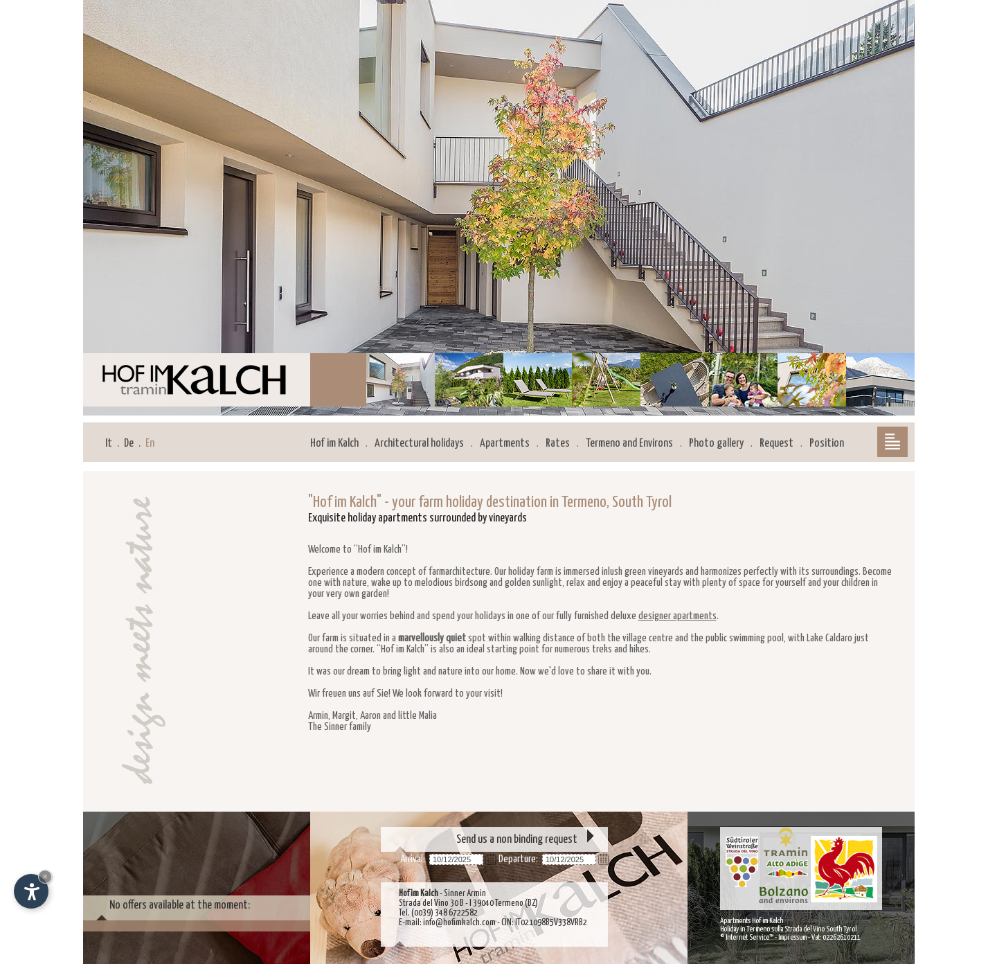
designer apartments (677, 616)
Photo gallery (716, 443)
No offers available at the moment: (179, 905)
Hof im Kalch (334, 443)
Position (826, 443)
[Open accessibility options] (31, 891)
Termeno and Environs (629, 443)
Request (776, 443)
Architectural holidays (419, 443)
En (149, 443)
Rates (558, 443)
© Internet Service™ (746, 937)
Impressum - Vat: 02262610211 (819, 937)
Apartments (505, 443)
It (108, 443)
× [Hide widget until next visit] (45, 876)
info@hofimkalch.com (459, 922)
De (129, 443)
